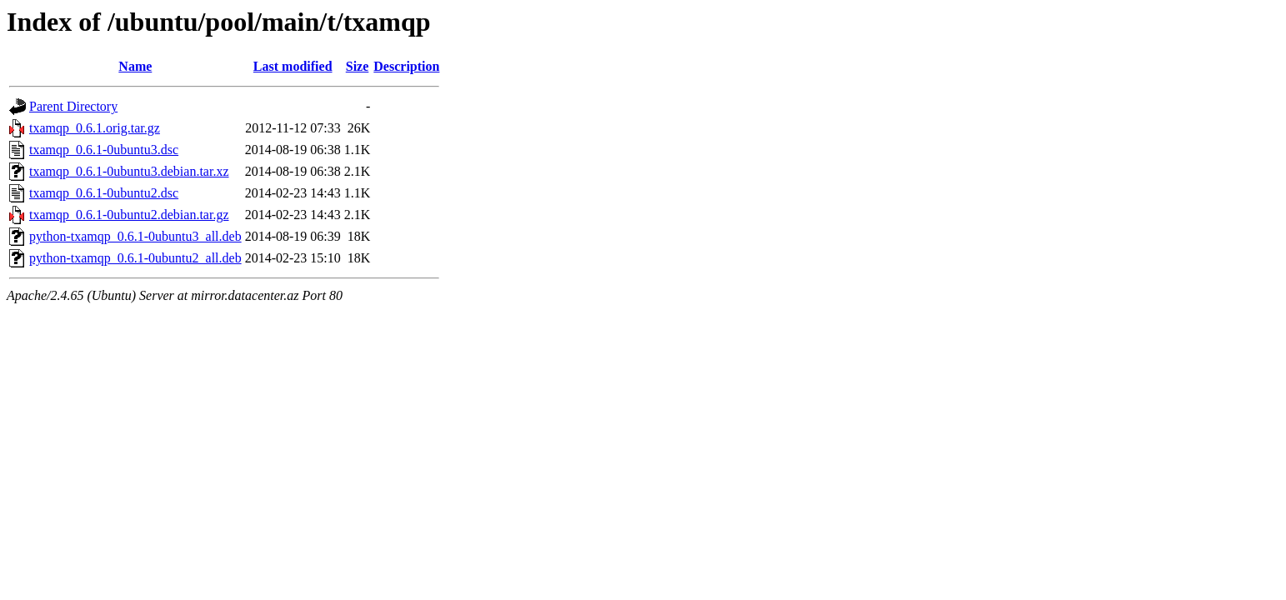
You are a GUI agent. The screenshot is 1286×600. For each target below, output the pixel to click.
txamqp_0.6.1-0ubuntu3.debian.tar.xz (129, 171)
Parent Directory (73, 106)
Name (135, 66)
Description (406, 66)
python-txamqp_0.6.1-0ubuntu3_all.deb (135, 236)
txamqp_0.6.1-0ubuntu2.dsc (103, 193)
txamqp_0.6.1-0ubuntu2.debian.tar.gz (129, 215)
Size (357, 66)
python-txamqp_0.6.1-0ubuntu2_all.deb (135, 258)
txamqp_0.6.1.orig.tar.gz (94, 128)
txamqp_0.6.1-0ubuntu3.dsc (103, 149)
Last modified (293, 66)
